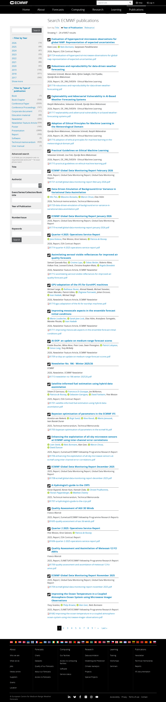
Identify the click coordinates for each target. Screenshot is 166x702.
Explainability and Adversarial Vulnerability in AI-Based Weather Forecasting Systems (83, 98)
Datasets (38, 661)
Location (13, 687)
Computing (78, 9)
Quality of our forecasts (44, 666)
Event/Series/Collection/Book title (27, 194)
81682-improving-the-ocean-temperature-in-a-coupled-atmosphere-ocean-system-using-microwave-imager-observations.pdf (81, 615)
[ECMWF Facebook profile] (80, 696)
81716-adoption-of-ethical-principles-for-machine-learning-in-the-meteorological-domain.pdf (79, 141)
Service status (65, 674)
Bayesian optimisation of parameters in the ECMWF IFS (83, 413)
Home (26, 9)
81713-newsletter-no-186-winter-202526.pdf (70, 376)
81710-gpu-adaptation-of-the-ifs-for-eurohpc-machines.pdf (77, 303)
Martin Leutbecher (58, 318)
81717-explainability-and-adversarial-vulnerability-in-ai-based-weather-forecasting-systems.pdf (82, 114)
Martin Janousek (105, 418)
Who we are (14, 655)
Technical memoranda (144, 661)
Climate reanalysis (92, 666)
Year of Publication (21, 206)
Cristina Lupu (76, 262)
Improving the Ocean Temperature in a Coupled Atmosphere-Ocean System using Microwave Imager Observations (81, 597)
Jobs (11, 666)
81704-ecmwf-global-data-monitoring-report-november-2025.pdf (80, 586)
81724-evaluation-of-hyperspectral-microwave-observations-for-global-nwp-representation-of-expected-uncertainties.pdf (82, 57)
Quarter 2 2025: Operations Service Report (75, 528)
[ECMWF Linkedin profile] (69, 696)
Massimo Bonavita (69, 197)
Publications (136, 9)
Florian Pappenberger (59, 492)
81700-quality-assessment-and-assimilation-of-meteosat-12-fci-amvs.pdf (78, 566)
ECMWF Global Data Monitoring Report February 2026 (82, 170)
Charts (37, 655)
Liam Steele (55, 444)
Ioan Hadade (55, 295)
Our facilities (65, 655)
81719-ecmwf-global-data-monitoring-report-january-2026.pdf (79, 227)
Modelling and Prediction (95, 661)
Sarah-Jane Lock (77, 318)
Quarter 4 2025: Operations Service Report (75, 234)
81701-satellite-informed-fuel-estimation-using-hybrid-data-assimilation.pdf (77, 405)
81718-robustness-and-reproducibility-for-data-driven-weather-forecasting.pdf (79, 87)
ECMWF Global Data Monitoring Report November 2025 (83, 575)
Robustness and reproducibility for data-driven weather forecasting (83, 68)
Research (97, 9)
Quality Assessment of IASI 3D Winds (72, 508)
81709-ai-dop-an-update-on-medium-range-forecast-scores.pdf (79, 356)
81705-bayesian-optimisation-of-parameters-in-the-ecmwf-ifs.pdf (80, 429)
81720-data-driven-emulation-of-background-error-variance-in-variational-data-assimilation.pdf (78, 207)
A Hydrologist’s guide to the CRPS (70, 485)
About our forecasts (43, 671)
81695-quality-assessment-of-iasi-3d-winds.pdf (71, 521)
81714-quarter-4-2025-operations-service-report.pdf (74, 247)
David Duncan (56, 447)
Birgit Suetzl (74, 418)
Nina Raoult (89, 418)
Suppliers (13, 677)
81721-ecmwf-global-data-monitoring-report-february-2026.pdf (79, 181)
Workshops (114, 661)
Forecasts (58, 9)
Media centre (15, 671)
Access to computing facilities (68, 662)
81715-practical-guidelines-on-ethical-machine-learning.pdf (77, 163)
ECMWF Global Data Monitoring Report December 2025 (82, 466)
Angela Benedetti (107, 265)
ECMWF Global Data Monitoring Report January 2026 (81, 216)
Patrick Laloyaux (110, 345)
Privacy (124, 697)
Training (113, 655)
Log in (150, 3)
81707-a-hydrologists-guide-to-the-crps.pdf (70, 501)
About (41, 9)
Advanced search (20, 153)
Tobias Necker (92, 262)
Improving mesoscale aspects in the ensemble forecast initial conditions (83, 312)
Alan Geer (83, 605)
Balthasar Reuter (71, 289)
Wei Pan (53, 197)
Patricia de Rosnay (98, 239)
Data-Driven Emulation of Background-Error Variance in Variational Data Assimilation (83, 190)
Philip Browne (69, 605)
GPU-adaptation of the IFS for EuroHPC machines (79, 284)
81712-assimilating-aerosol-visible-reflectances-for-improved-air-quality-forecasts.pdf (79, 276)
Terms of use (134, 697)
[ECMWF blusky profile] (74, 696)
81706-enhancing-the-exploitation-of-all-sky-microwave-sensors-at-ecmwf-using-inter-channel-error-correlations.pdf (80, 458)
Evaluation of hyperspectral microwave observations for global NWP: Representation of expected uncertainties (84, 40)
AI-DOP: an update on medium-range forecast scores (81, 340)
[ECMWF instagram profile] (91, 696)
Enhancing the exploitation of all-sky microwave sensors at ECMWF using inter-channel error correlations (84, 438)
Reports (138, 666)
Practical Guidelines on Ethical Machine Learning (79, 150)
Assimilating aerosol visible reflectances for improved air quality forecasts (84, 256)
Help (139, 3)
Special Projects (91, 677)
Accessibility (115, 697)
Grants (12, 682)
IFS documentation (142, 671)
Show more (17, 81)
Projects (88, 671)
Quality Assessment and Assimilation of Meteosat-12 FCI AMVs (84, 550)
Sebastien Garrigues (79, 394)
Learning (116, 9)
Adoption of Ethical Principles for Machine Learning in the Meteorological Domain (82, 125)
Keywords (17, 228)
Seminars (113, 666)
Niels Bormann (67, 47)
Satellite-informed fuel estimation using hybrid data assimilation (82, 385)
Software (63, 669)
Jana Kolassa (55, 239)
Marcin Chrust (87, 197)
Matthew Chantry (80, 492)
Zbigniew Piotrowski (87, 292)
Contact (144, 697)
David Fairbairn (98, 394)
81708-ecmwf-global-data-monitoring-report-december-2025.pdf (80, 478)
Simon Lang (55, 348)
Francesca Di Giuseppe (78, 391)
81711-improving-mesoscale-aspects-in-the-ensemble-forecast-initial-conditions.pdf (81, 331)
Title (14, 166)
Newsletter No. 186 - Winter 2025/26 (72, 363)
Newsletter (139, 655)
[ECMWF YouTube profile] (97, 696)
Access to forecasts (43, 677)
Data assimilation (92, 655)
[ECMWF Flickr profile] (86, 696)
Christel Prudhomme (99, 489)
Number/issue (19, 217)
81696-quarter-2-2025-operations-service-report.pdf (74, 541)
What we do (14, 661)
